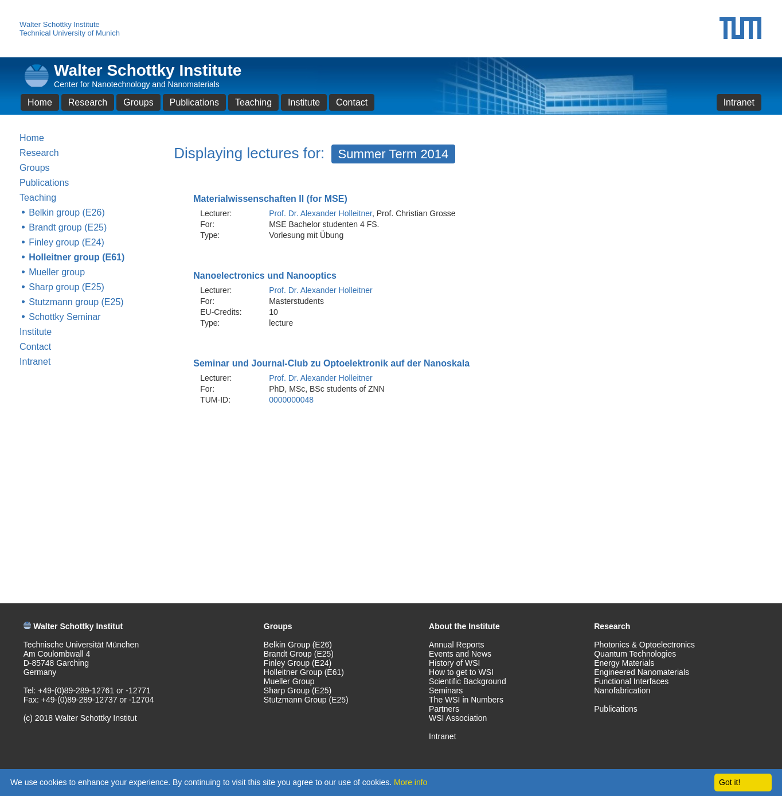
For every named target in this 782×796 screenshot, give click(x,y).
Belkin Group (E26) (298, 644)
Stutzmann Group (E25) (306, 699)
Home (40, 102)
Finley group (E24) (66, 242)
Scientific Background (467, 681)
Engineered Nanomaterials (641, 672)
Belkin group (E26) (67, 212)
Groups (138, 102)
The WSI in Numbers (466, 699)
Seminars (446, 690)
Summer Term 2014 (393, 154)
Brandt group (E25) (68, 227)
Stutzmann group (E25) (76, 302)
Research (87, 102)
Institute (304, 102)
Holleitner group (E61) (76, 257)
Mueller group (57, 272)
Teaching (253, 102)
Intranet (739, 102)
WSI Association (458, 718)
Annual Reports (456, 644)
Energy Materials (624, 663)
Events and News (460, 653)
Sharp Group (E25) (297, 690)
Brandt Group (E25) (299, 653)
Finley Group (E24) (297, 663)
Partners (444, 708)
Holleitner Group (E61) (304, 672)
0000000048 (291, 399)
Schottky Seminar (64, 317)
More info (410, 782)
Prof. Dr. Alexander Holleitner (320, 213)
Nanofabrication (622, 690)
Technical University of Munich (69, 33)
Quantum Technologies (635, 653)
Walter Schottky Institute (59, 24)
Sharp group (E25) (66, 287)
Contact (351, 102)
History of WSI (454, 663)
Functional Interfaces (631, 681)
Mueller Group (289, 681)
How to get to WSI (461, 672)
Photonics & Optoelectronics (644, 644)
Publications (194, 102)
